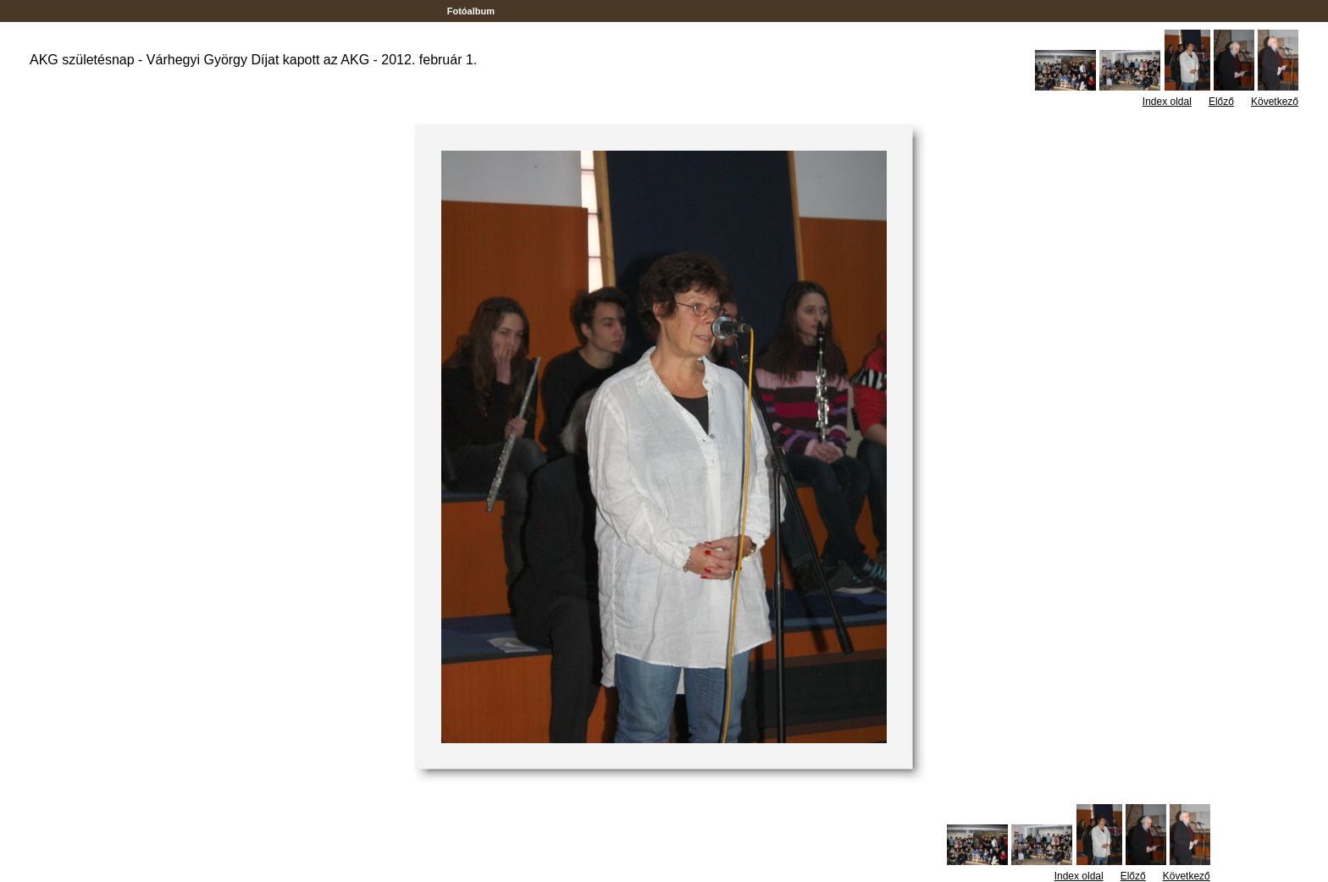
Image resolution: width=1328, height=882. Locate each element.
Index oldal (1167, 101)
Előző (1221, 101)
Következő (1274, 101)
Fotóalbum (471, 11)
